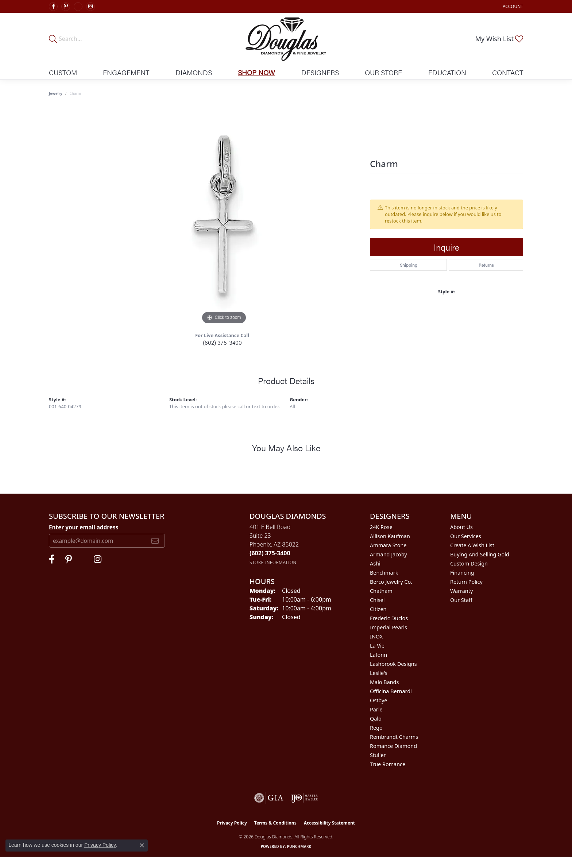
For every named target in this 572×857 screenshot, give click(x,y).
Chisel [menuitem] (377, 600)
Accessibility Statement (329, 823)
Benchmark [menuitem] (384, 572)
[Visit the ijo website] (304, 798)
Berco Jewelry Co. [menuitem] (391, 581)
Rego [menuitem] (376, 727)
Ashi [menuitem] (375, 563)
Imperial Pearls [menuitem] (388, 627)
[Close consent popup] (142, 845)
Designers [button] (320, 72)
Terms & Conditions (275, 823)
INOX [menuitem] (376, 636)
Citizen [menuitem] (378, 609)
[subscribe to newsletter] (155, 540)
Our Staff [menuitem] (461, 600)
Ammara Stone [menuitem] (388, 545)
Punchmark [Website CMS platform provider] (299, 846)
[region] (224, 216)
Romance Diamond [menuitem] (393, 745)
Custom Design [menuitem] (469, 563)
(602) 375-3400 (222, 342)
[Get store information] (273, 562)
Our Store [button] (383, 72)
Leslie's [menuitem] (378, 672)
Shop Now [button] (256, 72)
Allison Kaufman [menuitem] (390, 536)
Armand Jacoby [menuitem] (388, 554)
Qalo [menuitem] (376, 718)
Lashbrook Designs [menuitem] (393, 663)
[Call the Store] (270, 553)
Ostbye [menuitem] (378, 700)
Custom (63, 72)
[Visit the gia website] (268, 798)
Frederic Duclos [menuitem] (389, 618)
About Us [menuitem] (461, 527)
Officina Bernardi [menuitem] (391, 691)
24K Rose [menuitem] (381, 527)
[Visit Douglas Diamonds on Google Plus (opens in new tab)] (78, 6)
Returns (486, 265)
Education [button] (447, 72)
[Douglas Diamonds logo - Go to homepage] (286, 39)
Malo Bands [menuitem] (384, 682)
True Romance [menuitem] (387, 764)
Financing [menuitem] (462, 572)
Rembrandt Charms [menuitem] (394, 736)
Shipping (408, 265)
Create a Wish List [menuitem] (472, 545)
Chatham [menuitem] (381, 590)
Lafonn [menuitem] (378, 654)
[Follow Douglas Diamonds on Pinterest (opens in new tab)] (65, 6)
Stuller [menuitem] (378, 755)
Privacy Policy (232, 823)
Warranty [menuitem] (461, 590)
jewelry (55, 93)
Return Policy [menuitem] (466, 581)
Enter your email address (83, 527)
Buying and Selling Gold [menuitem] (479, 554)
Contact (507, 72)
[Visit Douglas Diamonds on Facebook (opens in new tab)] (53, 6)
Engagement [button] (126, 72)
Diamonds (193, 72)
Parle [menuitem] (376, 709)
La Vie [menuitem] (377, 645)
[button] (512, 6)
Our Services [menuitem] (465, 536)
